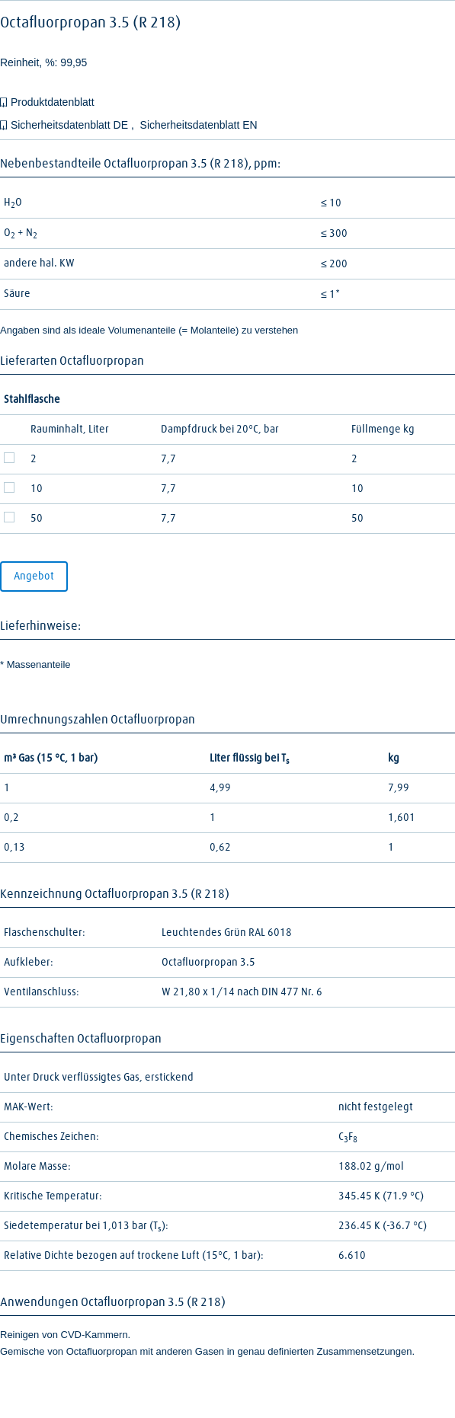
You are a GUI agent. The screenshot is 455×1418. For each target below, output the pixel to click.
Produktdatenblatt (53, 102)
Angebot (34, 576)
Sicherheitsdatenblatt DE (71, 125)
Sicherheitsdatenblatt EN (199, 125)
